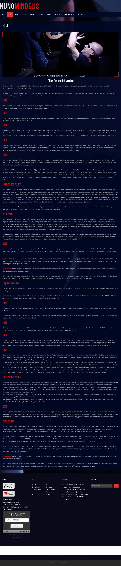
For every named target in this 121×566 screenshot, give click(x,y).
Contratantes (50, 489)
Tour (33, 494)
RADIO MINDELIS (69, 15)
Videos (48, 494)
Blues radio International (11, 504)
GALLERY (41, 15)
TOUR (24, 15)
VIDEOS (32, 15)
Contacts (81, 15)
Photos (48, 492)
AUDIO (17, 15)
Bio (47, 484)
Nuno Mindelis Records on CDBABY (15, 507)
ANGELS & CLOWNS (80, 494)
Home (34, 492)
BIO (10, 15)
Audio (34, 484)
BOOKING (57, 15)
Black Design (7, 509)
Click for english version (60, 80)
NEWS (49, 15)
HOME (3, 15)
